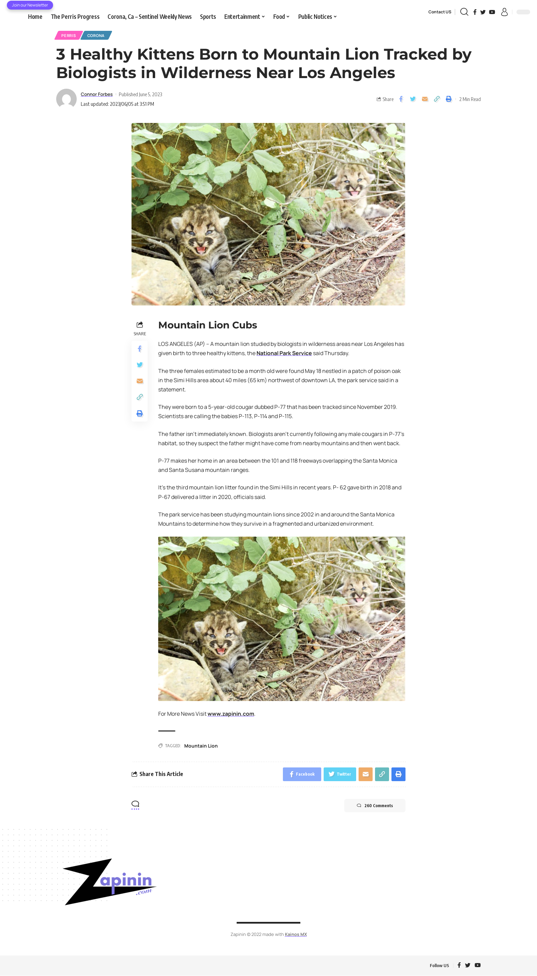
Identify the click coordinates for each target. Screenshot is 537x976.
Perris (69, 35)
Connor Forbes (99, 94)
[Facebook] (475, 12)
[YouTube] (492, 12)
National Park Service (284, 353)
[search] (464, 12)
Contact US (439, 12)
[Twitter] (482, 12)
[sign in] (504, 12)
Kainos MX (296, 935)
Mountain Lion (201, 746)
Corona (98, 35)
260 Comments (373, 806)
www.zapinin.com (231, 714)
